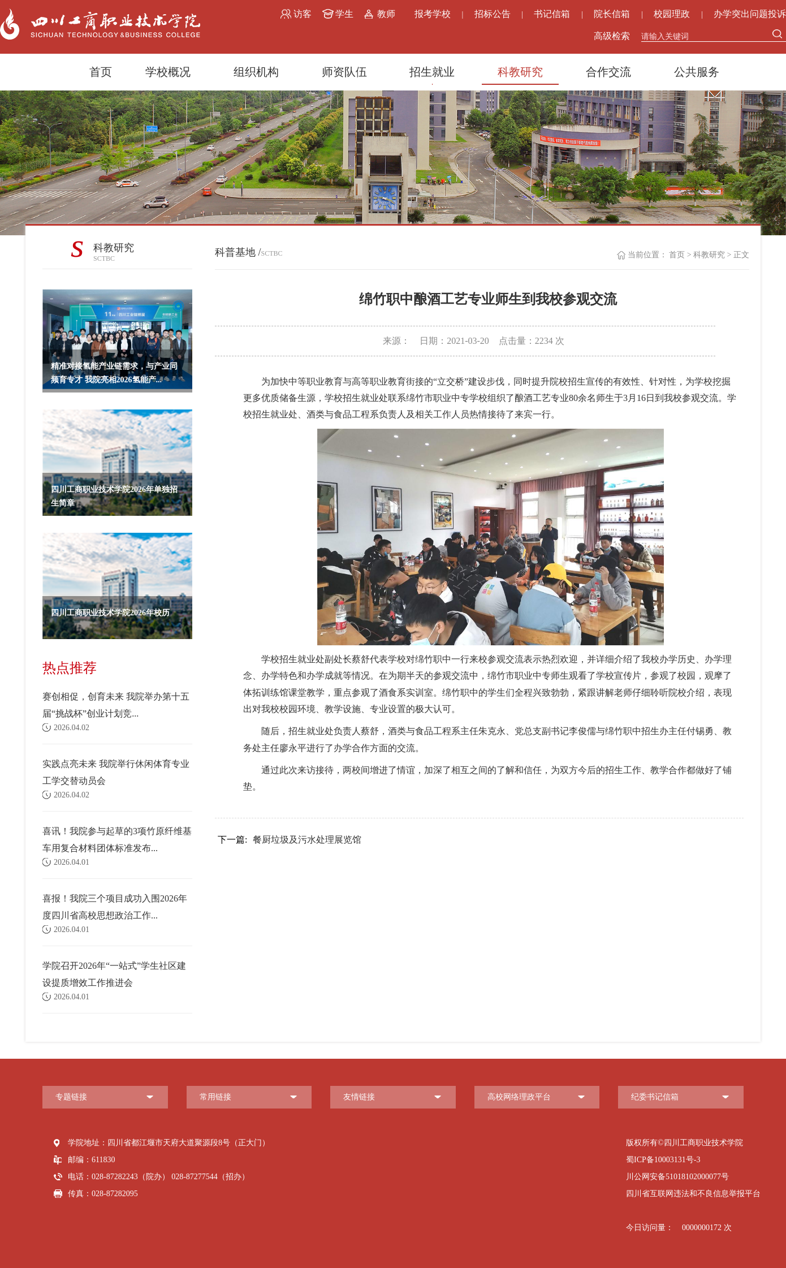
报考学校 (432, 14)
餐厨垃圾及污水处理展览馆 (289, 840)
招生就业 (432, 72)
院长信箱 (612, 14)
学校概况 (168, 72)
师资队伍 (344, 72)
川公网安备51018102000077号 (677, 1176)
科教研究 (520, 72)
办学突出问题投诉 (750, 14)
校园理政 (672, 14)
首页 (100, 72)
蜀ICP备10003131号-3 (663, 1159)
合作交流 (608, 72)
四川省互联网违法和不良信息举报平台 (693, 1193)
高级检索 (612, 36)
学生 (344, 14)
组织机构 (256, 72)
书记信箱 (552, 14)
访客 (302, 14)
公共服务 (696, 72)
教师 (386, 14)
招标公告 (492, 14)
